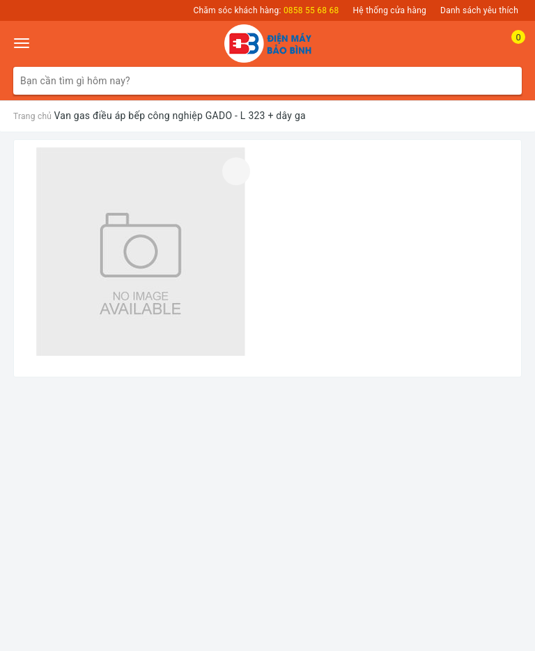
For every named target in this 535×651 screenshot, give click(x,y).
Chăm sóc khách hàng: (266, 10)
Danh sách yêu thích (479, 10)
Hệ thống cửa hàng (390, 10)
